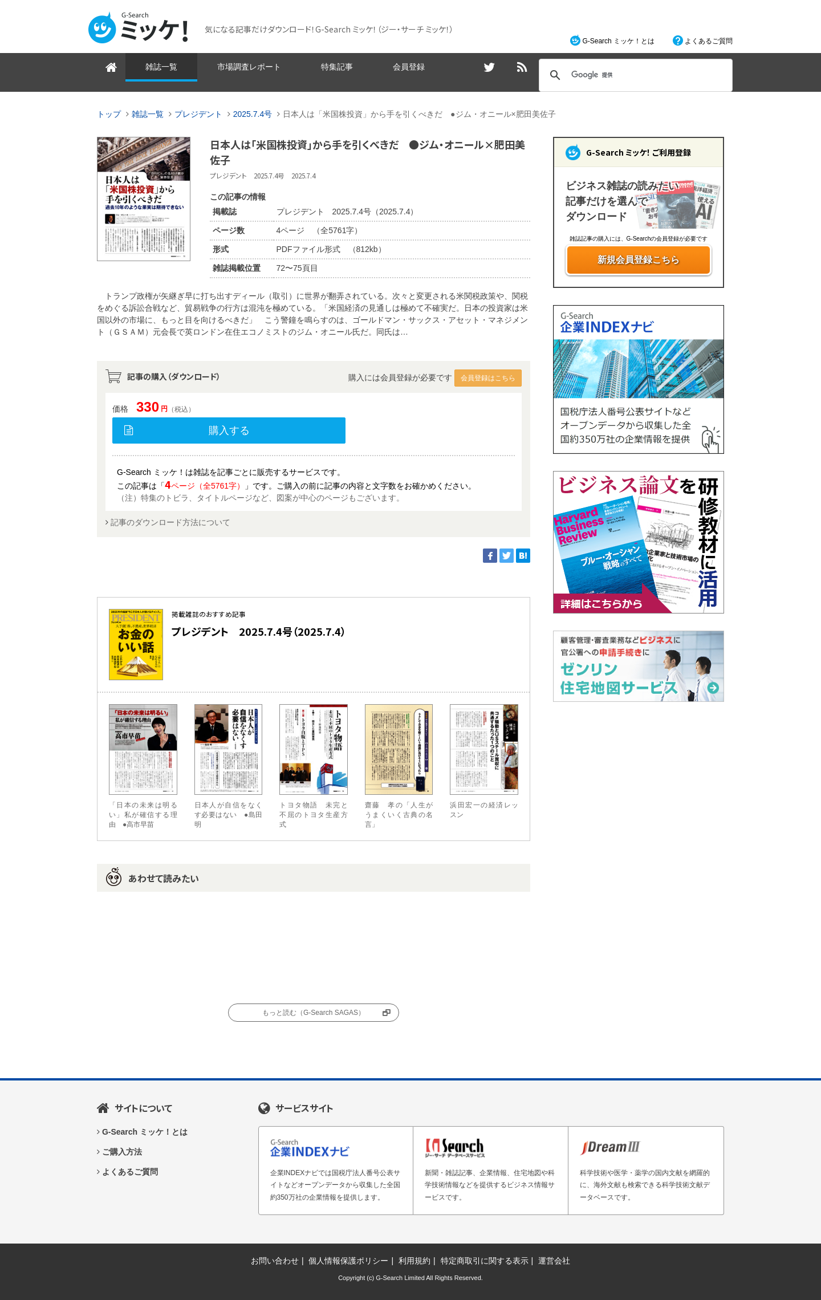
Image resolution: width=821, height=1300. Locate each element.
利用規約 (414, 1260)
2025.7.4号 (253, 114)
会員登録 (409, 66)
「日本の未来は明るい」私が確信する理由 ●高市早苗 (143, 766)
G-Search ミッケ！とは (618, 41)
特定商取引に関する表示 (485, 1260)
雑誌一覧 (161, 66)
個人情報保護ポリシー (348, 1260)
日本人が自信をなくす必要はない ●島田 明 (228, 766)
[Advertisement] (638, 890)
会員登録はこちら (488, 378)
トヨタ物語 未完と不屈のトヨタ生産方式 (313, 766)
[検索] (634, 75)
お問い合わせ (275, 1260)
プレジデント (198, 114)
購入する (229, 430)
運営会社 (554, 1260)
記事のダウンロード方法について (170, 522)
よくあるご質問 (709, 41)
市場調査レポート (249, 66)
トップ (109, 114)
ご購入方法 (122, 1151)
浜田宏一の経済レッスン (484, 761)
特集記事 (337, 66)
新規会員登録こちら (639, 260)
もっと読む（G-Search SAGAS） (313, 1013)
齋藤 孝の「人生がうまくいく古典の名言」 (399, 766)
